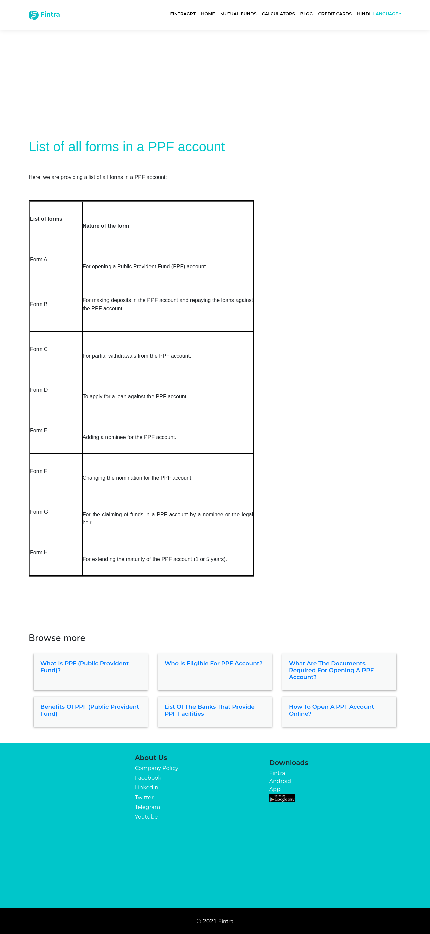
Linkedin (146, 787)
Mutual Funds (238, 13)
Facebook (148, 778)
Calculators (278, 13)
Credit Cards (335, 13)
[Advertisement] (215, 78)
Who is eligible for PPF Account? (214, 663)
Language (385, 13)
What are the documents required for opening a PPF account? (331, 670)
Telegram (147, 807)
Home (208, 13)
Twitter (144, 797)
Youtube (146, 817)
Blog (306, 13)
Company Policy (156, 768)
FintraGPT (183, 13)
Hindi (363, 13)
